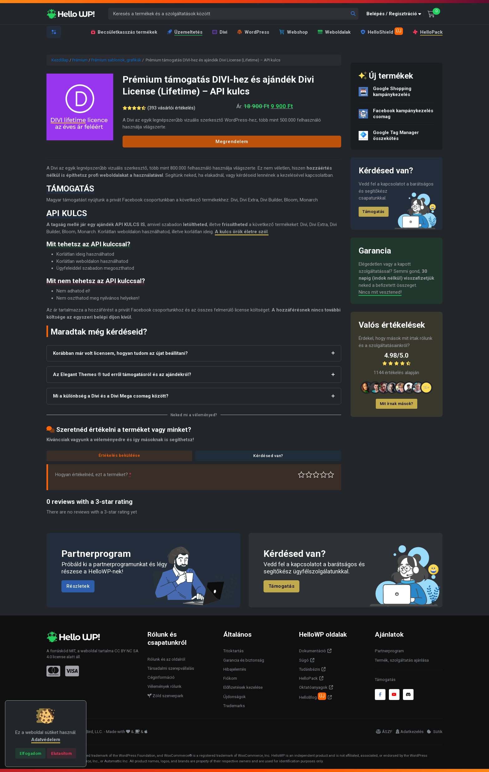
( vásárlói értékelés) (172, 108)
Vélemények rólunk (165, 686)
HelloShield (382, 31)
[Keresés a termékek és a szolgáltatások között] (233, 14)
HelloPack (428, 32)
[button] (395, 14)
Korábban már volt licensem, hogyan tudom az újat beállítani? (120, 353)
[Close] (30, 753)
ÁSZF (384, 731)
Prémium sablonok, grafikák (116, 60)
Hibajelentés (234, 669)
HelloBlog (312, 696)
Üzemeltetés (184, 32)
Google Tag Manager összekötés (396, 135)
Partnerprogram (389, 651)
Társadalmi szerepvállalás (171, 668)
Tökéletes (330, 474)
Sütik (435, 731)
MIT (72, 651)
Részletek (78, 586)
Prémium (80, 60)
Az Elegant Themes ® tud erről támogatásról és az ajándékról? (122, 374)
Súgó (304, 660)
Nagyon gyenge (301, 474)
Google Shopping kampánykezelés (392, 91)
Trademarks (234, 705)
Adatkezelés (410, 731)
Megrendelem (231, 141)
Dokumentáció (312, 651)
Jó (323, 474)
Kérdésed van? (268, 455)
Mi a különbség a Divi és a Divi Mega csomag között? (110, 396)
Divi (219, 32)
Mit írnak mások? (396, 403)
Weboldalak (334, 32)
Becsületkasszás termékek (124, 32)
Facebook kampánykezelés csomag (403, 113)
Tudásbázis (309, 669)
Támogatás (373, 211)
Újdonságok (234, 696)
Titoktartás (233, 651)
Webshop (293, 32)
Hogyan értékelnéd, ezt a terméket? (93, 474)
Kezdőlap (60, 60)
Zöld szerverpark (165, 695)
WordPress (253, 32)
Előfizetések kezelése (243, 687)
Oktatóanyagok (313, 687)
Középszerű (308, 474)
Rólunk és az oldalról (166, 659)
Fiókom (230, 678)
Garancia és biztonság (243, 660)
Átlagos (316, 474)
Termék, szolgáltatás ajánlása (402, 660)
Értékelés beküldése (119, 455)
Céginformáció (161, 677)
